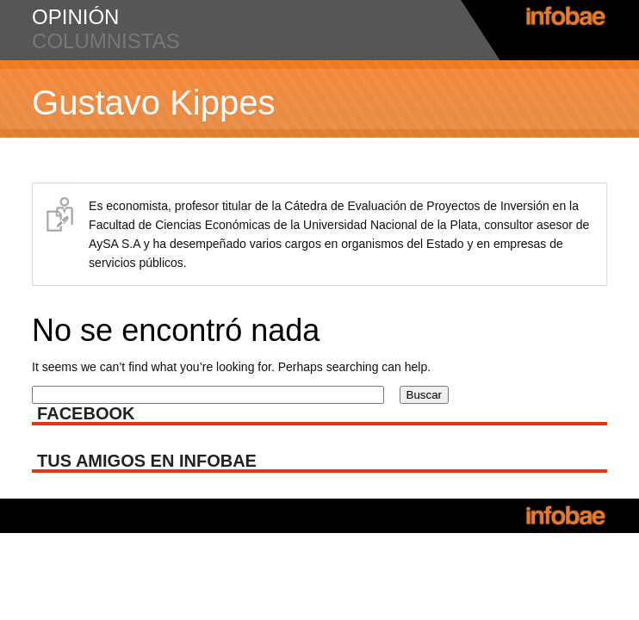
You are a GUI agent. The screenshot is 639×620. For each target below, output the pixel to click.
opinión (75, 16)
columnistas (106, 41)
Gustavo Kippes (153, 102)
